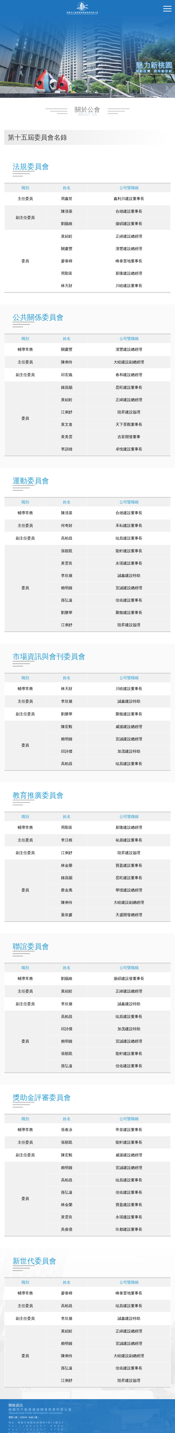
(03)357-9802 (44, 1426)
